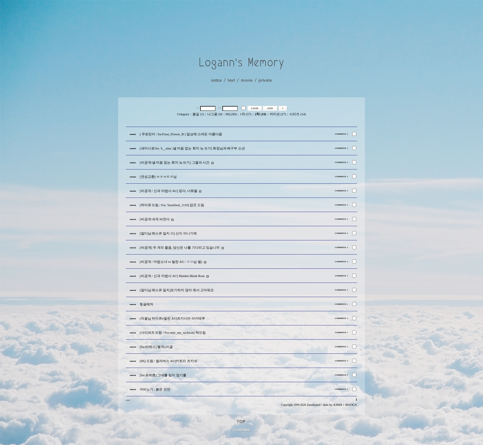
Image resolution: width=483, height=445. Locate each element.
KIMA (337, 404)
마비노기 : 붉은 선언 (155, 389)
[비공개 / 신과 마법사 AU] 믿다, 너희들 (168, 191)
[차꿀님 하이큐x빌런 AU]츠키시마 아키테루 (172, 318)
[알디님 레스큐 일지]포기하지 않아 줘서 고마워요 (177, 290)
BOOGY (351, 404)
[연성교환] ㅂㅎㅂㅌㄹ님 (158, 176)
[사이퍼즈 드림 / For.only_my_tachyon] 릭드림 (173, 332)
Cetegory (183, 114)
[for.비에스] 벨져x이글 (156, 347)
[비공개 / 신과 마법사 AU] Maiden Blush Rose (172, 276)
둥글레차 (146, 304)
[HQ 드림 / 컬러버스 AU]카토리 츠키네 (168, 361)
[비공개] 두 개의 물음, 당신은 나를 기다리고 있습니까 (180, 247)
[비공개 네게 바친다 (155, 219)
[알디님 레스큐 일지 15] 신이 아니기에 (168, 233)
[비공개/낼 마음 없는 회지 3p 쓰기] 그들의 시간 (174, 162)
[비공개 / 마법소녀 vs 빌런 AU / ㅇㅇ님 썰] (171, 261)
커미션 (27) (278, 114)
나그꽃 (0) (214, 114)
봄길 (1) (198, 114)
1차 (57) (245, 114)
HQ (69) (231, 114)
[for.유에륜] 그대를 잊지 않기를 (163, 375)
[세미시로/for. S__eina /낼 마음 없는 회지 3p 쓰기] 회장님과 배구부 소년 (192, 148)
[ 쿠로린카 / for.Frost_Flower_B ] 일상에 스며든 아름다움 (181, 134)
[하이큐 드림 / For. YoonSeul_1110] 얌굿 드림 (172, 205)
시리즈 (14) (297, 114)
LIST (128, 400)
